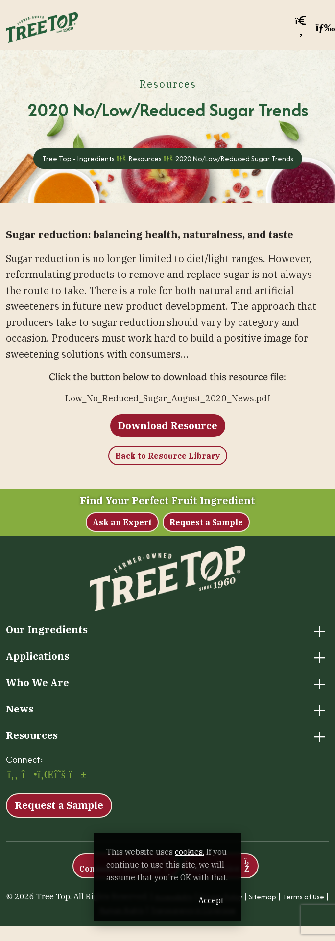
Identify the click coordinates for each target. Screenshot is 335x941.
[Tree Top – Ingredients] (42, 26)
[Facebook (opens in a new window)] (13, 775)
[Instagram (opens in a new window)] (28, 775)
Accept (211, 900)
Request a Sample (206, 522)
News (19, 709)
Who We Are (37, 683)
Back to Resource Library (167, 455)
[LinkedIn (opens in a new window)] (44, 775)
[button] (301, 28)
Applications (37, 656)
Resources (32, 735)
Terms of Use (303, 897)
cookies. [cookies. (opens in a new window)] (189, 852)
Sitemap (262, 897)
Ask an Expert (122, 522)
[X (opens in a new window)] (60, 775)
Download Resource (167, 425)
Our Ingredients (47, 630)
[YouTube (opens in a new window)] (75, 775)
